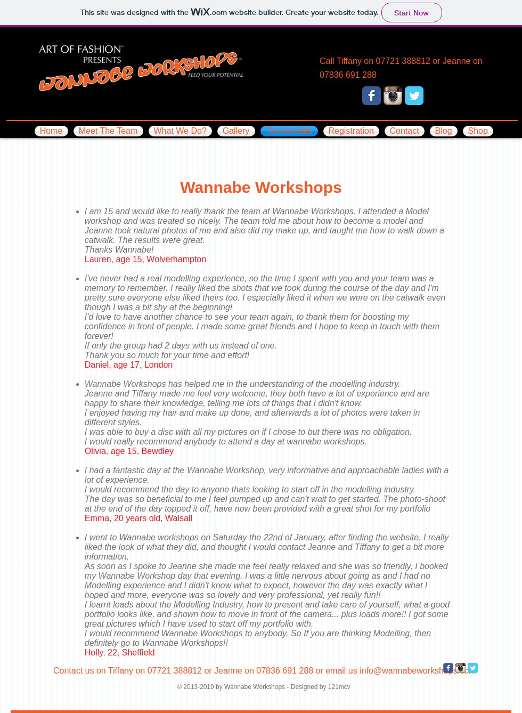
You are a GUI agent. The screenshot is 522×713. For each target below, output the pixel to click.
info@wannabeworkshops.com (418, 670)
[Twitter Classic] (414, 95)
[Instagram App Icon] (393, 95)
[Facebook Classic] (371, 95)
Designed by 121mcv (320, 687)
